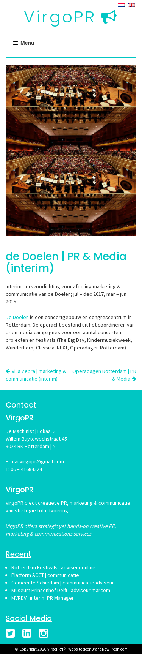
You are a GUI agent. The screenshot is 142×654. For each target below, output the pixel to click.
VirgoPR (60, 17)
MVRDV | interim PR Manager (42, 597)
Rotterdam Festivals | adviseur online (53, 567)
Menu (27, 43)
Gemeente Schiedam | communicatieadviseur (62, 582)
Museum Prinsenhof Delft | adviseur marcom (60, 590)
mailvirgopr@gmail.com (37, 461)
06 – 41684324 (26, 469)
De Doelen (17, 317)
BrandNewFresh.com (109, 649)
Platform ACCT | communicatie (45, 575)
